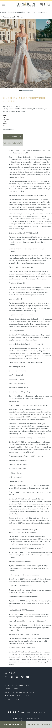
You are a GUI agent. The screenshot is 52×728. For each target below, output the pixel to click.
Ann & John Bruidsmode (18, 692)
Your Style (11, 699)
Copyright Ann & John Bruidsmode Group (26, 718)
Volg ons (10, 673)
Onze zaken (11, 689)
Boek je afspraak (13, 137)
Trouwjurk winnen (39, 725)
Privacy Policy (26, 721)
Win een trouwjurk (12, 143)
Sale (3, 21)
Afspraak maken (13, 725)
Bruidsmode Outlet (16, 696)
